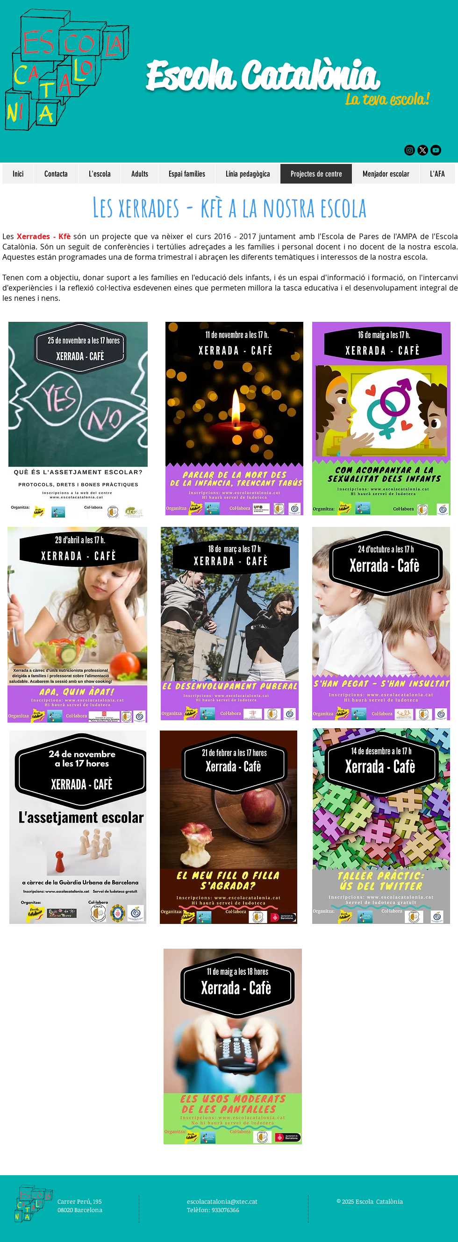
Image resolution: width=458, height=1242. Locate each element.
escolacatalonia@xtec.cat (222, 1201)
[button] (99, 174)
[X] (422, 150)
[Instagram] (409, 150)
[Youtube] (435, 150)
